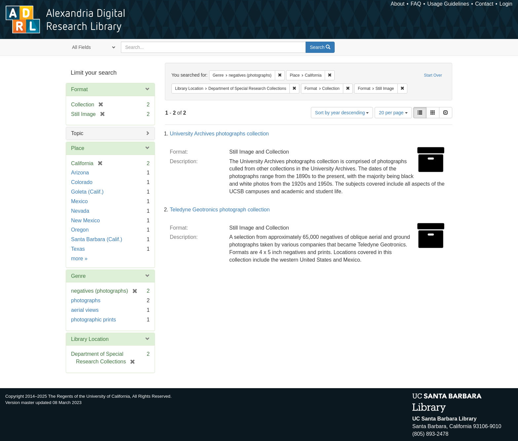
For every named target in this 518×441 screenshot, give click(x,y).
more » (79, 258)
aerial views (85, 310)
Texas (78, 249)
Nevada (80, 211)
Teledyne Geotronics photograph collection (220, 209)
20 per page (393, 112)
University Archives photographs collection (219, 133)
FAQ (416, 4)
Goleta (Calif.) (87, 192)
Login (506, 4)
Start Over (433, 75)
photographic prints (93, 319)
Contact (484, 4)
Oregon (80, 230)
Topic (77, 133)
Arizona (80, 172)
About (398, 4)
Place (77, 148)
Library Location (90, 339)
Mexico (79, 201)
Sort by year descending (342, 112)
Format (79, 89)
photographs (85, 300)
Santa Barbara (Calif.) (96, 239)
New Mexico (85, 220)
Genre (78, 276)
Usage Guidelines (448, 4)
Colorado (81, 182)
